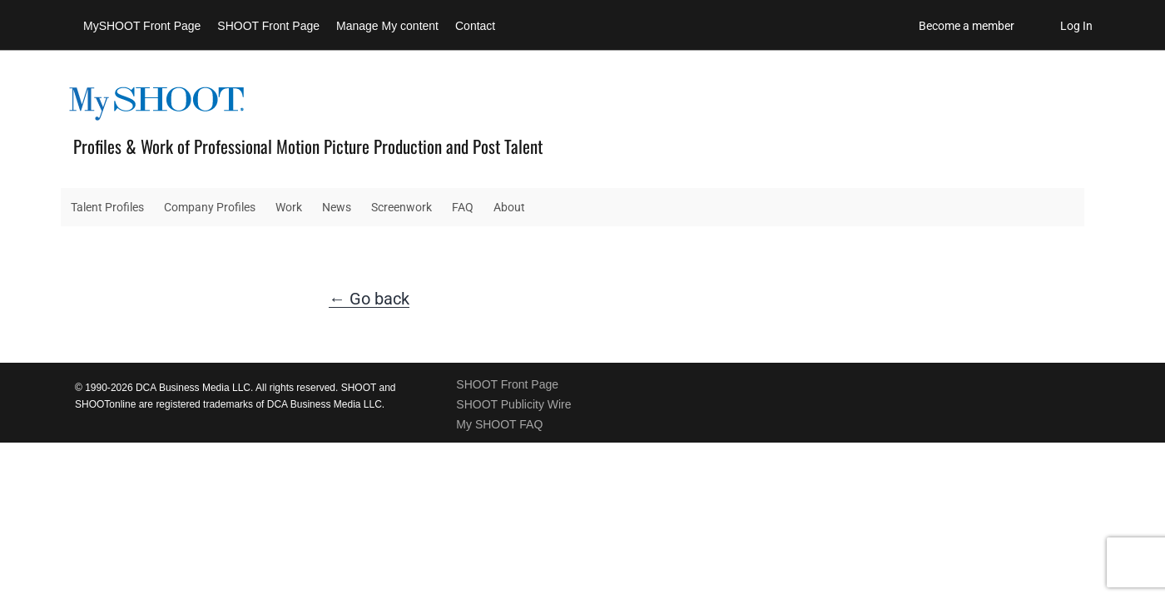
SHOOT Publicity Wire (513, 404)
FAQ (462, 207)
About (509, 207)
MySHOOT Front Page (142, 25)
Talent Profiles (107, 207)
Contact (475, 25)
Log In (1076, 25)
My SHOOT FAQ (499, 424)
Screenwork (401, 207)
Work (288, 207)
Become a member (966, 25)
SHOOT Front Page (268, 25)
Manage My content (387, 25)
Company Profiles (209, 207)
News (336, 207)
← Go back (369, 299)
